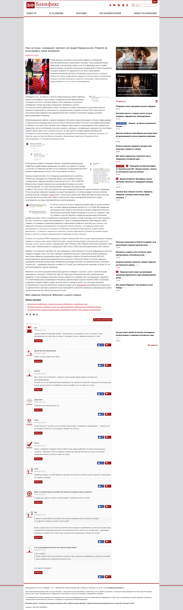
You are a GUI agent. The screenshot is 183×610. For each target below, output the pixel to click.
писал (51, 195)
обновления (81, 285)
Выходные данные (31, 603)
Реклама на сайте (129, 603)
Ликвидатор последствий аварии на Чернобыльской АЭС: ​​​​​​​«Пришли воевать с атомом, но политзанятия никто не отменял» (136, 169)
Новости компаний (145, 13)
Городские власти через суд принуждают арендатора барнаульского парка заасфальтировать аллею (136, 275)
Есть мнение (56, 13)
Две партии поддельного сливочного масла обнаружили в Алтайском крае (57, 304)
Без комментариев (110, 13)
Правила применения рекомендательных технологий (104, 603)
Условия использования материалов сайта (53, 603)
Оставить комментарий (103, 319)
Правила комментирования (77, 603)
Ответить (38, 341)
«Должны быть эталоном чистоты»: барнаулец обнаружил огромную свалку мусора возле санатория (134, 195)
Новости (31, 13)
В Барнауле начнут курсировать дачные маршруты (136, 106)
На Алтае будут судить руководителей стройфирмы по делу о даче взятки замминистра (64, 310)
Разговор (81, 13)
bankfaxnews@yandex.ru (116, 588)
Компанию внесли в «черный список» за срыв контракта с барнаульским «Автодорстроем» (64, 307)
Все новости (153, 345)
